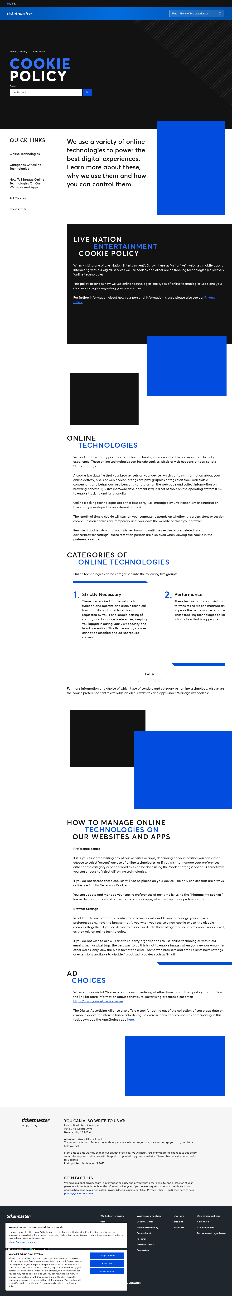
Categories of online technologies (25, 166)
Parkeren (141, 1238)
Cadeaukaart (144, 1233)
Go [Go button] (87, 92)
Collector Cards (145, 1221)
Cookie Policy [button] (38, 51)
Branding (178, 1221)
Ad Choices (18, 198)
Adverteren (203, 1221)
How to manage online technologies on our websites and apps (27, 183)
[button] (19, 14)
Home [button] (13, 51)
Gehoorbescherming (147, 1227)
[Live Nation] (133, 1282)
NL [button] (14, 3)
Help (102, 1221)
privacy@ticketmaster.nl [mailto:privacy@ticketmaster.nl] (78, 1193)
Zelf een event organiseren (211, 1233)
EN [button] (8, 3)
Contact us (18, 209)
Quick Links (28, 140)
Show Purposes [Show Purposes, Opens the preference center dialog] (107, 1271)
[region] (66, 1256)
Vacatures (179, 1227)
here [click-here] (130, 1019)
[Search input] (191, 13)
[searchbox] (196, 13)
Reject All (107, 1263)
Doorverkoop (143, 1250)
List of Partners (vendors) (22, 1241)
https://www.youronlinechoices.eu (98, 1001)
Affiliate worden (205, 1227)
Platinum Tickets (145, 1244)
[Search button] (220, 13)
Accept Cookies (107, 1255)
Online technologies (25, 154)
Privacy (23, 51)
